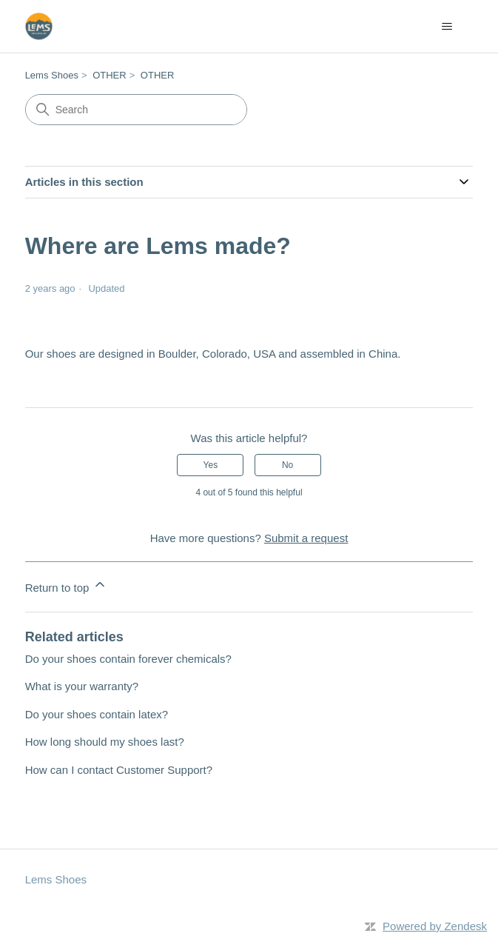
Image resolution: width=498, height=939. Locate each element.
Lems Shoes (51, 75)
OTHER (109, 75)
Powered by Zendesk (435, 926)
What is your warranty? (81, 686)
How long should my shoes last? (104, 741)
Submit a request (306, 538)
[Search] (136, 109)
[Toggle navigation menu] (446, 27)
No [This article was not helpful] (287, 465)
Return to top (66, 585)
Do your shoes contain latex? (96, 714)
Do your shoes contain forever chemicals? (128, 658)
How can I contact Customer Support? (118, 769)
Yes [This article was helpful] (210, 465)
